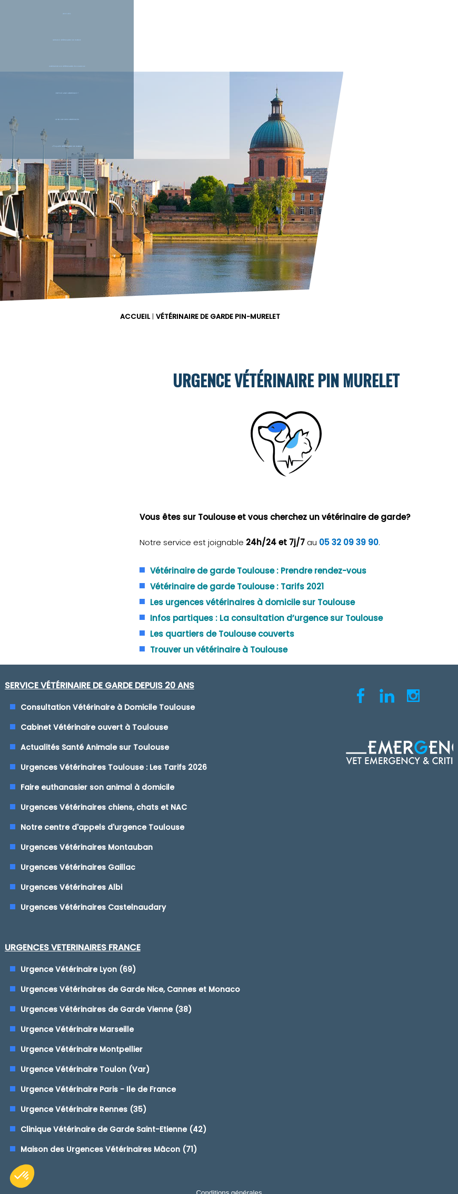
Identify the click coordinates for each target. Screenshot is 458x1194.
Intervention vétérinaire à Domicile (195, 26)
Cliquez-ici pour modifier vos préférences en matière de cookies (229, 963)
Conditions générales (229, 953)
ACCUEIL (249, 87)
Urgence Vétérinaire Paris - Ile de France (322, 714)
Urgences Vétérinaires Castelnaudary (97, 806)
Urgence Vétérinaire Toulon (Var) (309, 694)
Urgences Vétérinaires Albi (75, 786)
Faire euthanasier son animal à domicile (101, 674)
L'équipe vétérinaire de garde (419, 26)
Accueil (38, 26)
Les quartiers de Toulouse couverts (328, 492)
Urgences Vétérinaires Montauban (91, 746)
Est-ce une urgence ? (267, 26)
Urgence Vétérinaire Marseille (301, 654)
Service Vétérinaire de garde (114, 26)
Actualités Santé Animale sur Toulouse (99, 622)
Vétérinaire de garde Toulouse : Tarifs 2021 (343, 421)
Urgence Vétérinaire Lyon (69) (302, 570)
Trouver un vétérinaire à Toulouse (325, 508)
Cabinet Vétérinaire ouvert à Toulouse (98, 602)
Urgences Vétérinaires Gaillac (82, 766)
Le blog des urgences (343, 26)
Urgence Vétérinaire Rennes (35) (308, 734)
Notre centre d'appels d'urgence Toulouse (106, 726)
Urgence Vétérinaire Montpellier (306, 674)
